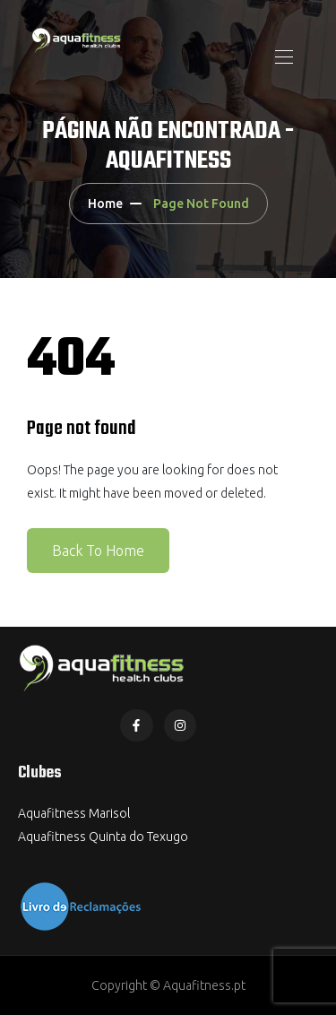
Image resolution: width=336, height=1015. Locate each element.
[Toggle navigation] (282, 56)
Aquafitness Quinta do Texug (99, 836)
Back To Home (98, 550)
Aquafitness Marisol (74, 813)
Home (105, 203)
